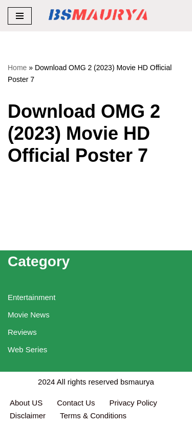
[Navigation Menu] (20, 16)
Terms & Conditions (93, 415)
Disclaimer (28, 415)
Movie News (29, 314)
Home (17, 67)
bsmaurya (137, 381)
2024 (46, 381)
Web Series (27, 349)
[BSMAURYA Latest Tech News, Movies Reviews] (98, 15)
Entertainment (31, 297)
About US (26, 402)
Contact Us (76, 402)
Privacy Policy (134, 402)
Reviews (22, 332)
